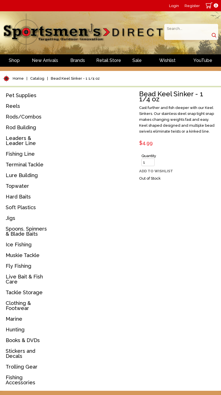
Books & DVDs (23, 340)
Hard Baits (18, 197)
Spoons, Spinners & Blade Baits (26, 231)
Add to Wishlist (156, 171)
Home (18, 78)
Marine (14, 319)
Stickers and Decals (20, 353)
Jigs (10, 218)
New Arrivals (45, 60)
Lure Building (22, 175)
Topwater (17, 186)
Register (192, 6)
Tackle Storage (24, 292)
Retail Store (108, 60)
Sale (137, 60)
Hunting (15, 329)
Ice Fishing (19, 244)
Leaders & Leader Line (21, 140)
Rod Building (21, 127)
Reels (13, 106)
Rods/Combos (23, 117)
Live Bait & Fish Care (24, 279)
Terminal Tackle (24, 165)
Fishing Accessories (20, 379)
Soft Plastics (21, 207)
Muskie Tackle (23, 255)
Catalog (37, 78)
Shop (14, 60)
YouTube (202, 60)
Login (174, 6)
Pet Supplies (21, 95)
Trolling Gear (22, 367)
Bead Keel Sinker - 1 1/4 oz (75, 78)
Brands (77, 60)
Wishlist (167, 60)
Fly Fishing (18, 266)
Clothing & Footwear (18, 305)
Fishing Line (20, 154)
